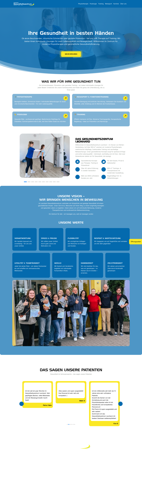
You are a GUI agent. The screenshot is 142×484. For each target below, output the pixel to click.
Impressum (16, 461)
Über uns (123, 4)
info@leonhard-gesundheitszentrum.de (116, 455)
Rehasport (108, 4)
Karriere (116, 4)
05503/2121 (126, 457)
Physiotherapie (83, 4)
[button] (67, 424)
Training (101, 4)
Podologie (93, 4)
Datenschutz (25, 461)
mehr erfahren (71, 54)
